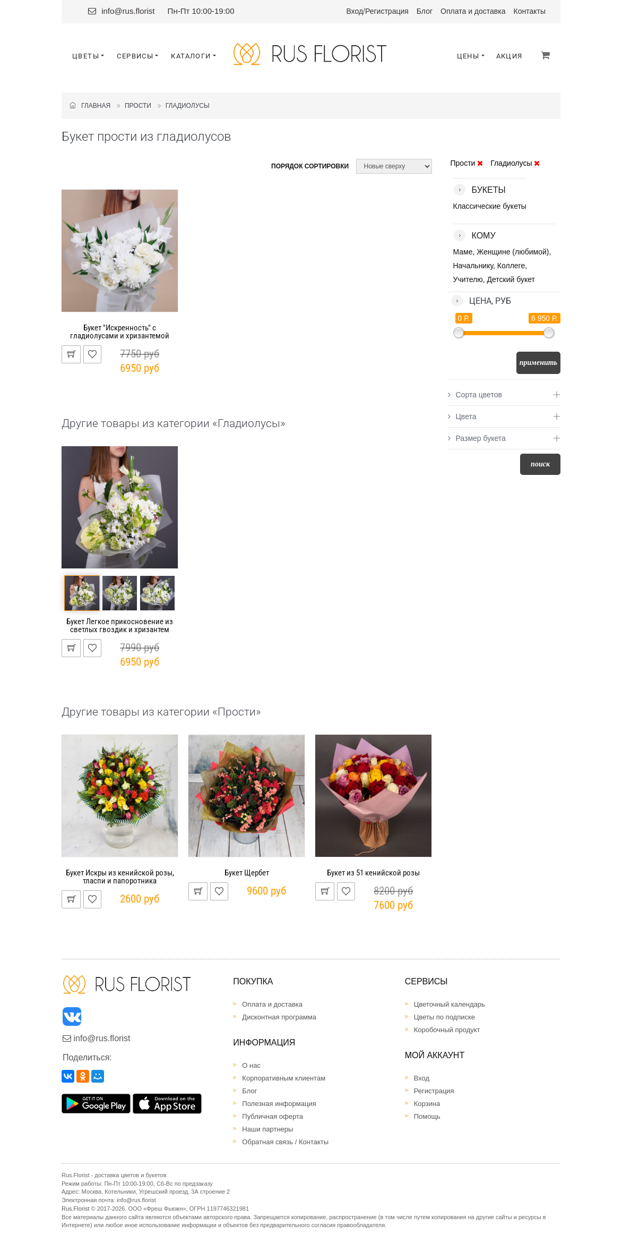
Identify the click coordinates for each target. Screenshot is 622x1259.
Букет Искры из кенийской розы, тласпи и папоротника (120, 877)
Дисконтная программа (279, 1017)
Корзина (427, 1104)
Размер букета (477, 438)
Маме (463, 252)
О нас (251, 1065)
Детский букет (511, 279)
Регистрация (387, 11)
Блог (425, 11)
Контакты (530, 11)
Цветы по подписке (444, 1017)
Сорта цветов (475, 394)
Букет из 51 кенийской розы (373, 873)
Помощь (427, 1116)
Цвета (462, 416)
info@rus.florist (127, 10)
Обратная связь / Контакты (285, 1142)
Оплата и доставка (472, 11)
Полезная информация (279, 1104)
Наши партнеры (267, 1129)
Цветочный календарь (449, 1004)
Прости (138, 105)
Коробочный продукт (447, 1030)
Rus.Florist (76, 1208)
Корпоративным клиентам (283, 1078)
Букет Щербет (246, 873)
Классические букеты (489, 206)
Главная (90, 105)
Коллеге (511, 265)
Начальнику (473, 265)
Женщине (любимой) (513, 252)
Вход (354, 11)
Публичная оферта (272, 1116)
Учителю (468, 279)
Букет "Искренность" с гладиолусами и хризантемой (119, 332)
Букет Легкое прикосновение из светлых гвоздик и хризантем (119, 625)
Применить (538, 363)
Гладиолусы (188, 105)
